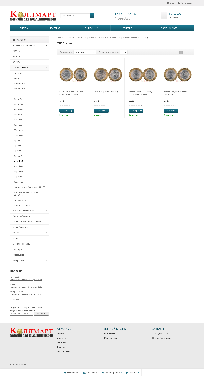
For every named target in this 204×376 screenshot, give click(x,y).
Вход (170, 3)
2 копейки (18, 104)
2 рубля (17, 145)
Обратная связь (169, 28)
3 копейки (18, 109)
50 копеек (18, 135)
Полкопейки (19, 94)
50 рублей (18, 176)
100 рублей (19, 182)
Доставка (54, 28)
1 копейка (18, 99)
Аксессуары (18, 254)
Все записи (14, 299)
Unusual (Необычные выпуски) (27, 221)
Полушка (18, 73)
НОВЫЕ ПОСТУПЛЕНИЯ (24, 45)
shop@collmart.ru (163, 338)
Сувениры (17, 249)
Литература (18, 260)
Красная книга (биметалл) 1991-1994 (30, 187)
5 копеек (18, 114)
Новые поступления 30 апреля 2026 (26, 279)
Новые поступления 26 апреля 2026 (26, 294)
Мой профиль (110, 338)
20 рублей (18, 166)
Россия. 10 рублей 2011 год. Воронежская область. (71, 92)
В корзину (66, 110)
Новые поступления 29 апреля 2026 (26, 287)
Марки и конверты (21, 243)
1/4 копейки (19, 83)
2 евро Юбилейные (22, 216)
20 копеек (18, 130)
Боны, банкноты (20, 227)
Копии (16, 238)
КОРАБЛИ (17, 62)
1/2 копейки (19, 88)
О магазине (91, 28)
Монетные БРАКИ (22, 205)
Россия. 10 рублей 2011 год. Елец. (106, 92)
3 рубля (17, 150)
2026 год (17, 51)
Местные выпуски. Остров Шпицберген (26, 193)
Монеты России (20, 67)
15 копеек (18, 125)
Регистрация (185, 3)
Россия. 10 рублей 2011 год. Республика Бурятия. (141, 92)
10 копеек (18, 119)
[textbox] (77, 15)
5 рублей (18, 156)
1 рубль (17, 140)
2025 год (17, 56)
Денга (16, 78)
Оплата (24, 28)
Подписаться (41, 313)
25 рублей (18, 171)
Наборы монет (20, 200)
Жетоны (16, 232)
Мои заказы (110, 333)
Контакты (127, 28)
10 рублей (18, 161)
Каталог (19, 39)
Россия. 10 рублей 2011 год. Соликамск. (176, 92)
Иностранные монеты (23, 210)
